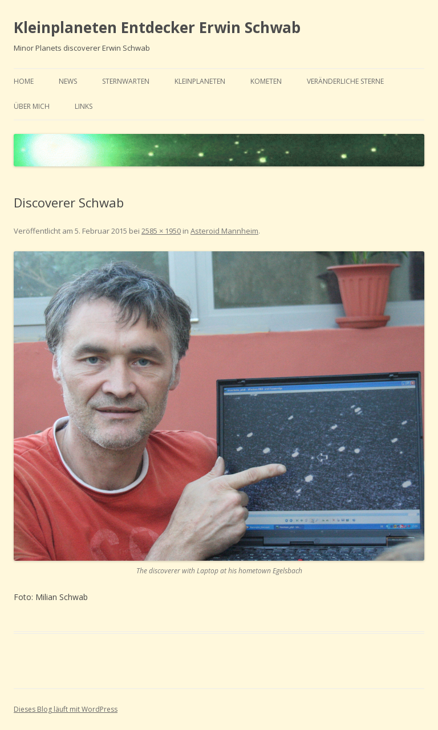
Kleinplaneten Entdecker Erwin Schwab (157, 27)
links (83, 106)
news (68, 81)
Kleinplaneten (200, 81)
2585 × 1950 (161, 231)
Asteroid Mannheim (224, 231)
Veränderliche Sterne (345, 81)
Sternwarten (125, 81)
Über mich (32, 106)
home (24, 81)
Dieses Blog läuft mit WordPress (65, 709)
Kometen (266, 81)
